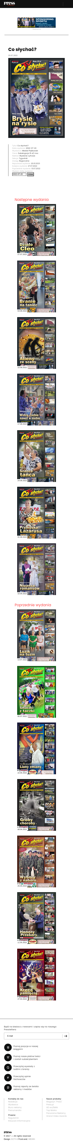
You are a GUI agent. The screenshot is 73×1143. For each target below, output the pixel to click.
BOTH (14, 1139)
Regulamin (13, 1118)
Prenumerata (14, 1110)
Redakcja (12, 1101)
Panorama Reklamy (56, 1113)
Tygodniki (23, 158)
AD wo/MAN (52, 1107)
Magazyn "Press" (54, 1101)
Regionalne (24, 161)
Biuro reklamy (15, 1107)
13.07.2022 (35, 168)
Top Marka (51, 1110)
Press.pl (50, 1104)
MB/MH (31, 1139)
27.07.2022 (32, 166)
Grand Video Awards (56, 1116)
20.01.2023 (35, 163)
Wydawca (13, 1104)
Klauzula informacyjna (19, 1120)
